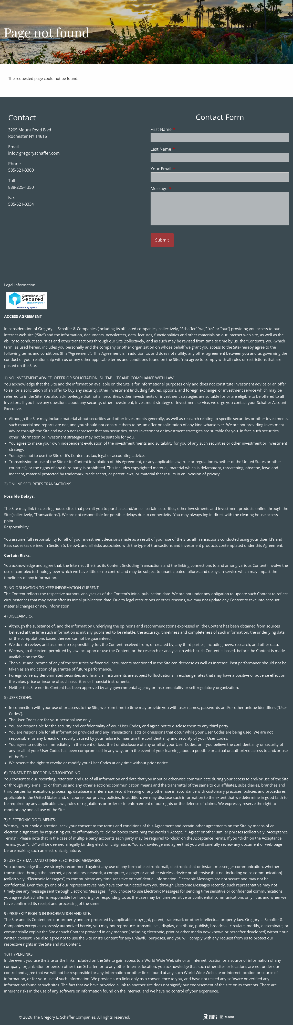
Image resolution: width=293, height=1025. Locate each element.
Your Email (182, 169)
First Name (182, 129)
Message (180, 188)
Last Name (181, 149)
